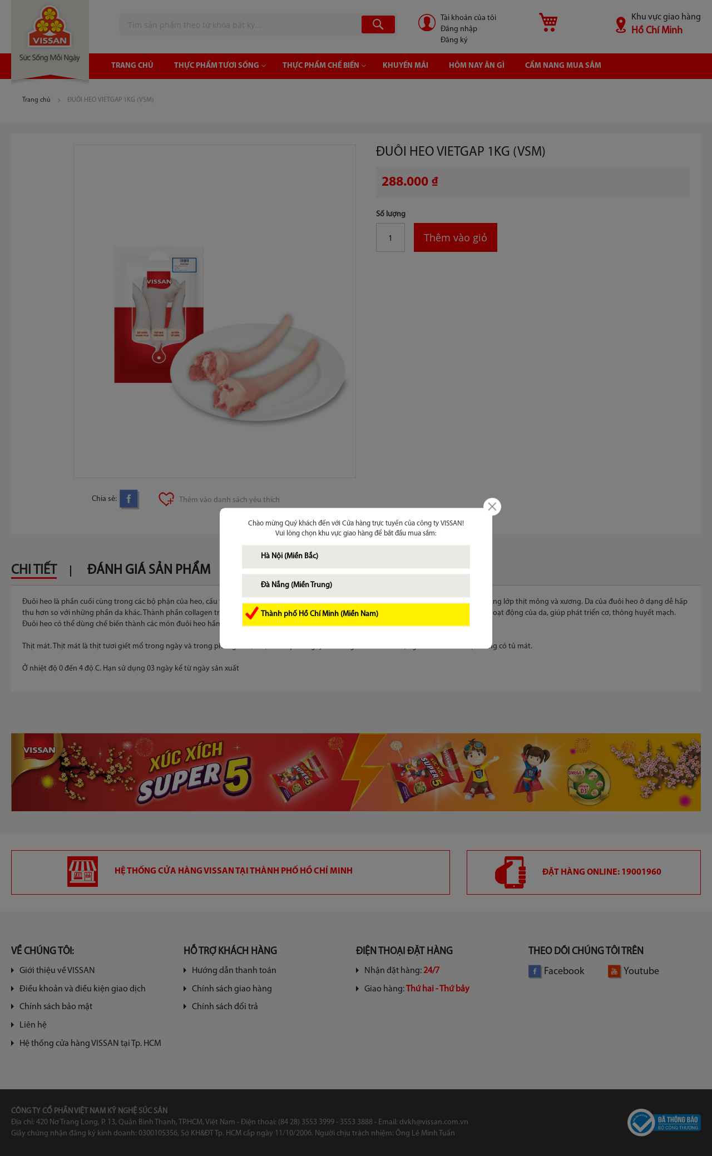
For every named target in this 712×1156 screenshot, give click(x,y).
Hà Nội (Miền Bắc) (289, 556)
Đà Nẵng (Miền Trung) (296, 585)
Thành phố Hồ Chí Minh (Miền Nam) (319, 614)
